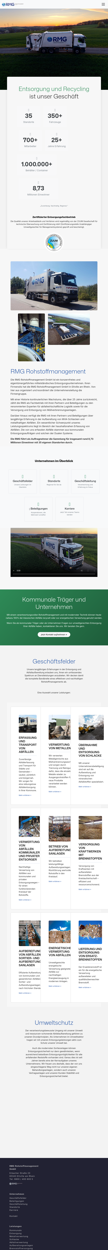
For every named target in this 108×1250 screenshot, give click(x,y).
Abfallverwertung (19, 1198)
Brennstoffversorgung (21, 1204)
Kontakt (14, 1171)
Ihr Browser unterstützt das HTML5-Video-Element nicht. (54, 507)
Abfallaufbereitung (19, 1207)
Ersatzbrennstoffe (19, 1216)
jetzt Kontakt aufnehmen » (54, 589)
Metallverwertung (19, 1192)
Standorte (15, 1162)
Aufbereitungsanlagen (21, 1201)
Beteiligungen (17, 1156)
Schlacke (14, 1195)
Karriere (14, 1165)
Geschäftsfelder (18, 1153)
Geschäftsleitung (19, 1159)
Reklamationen (17, 1242)
